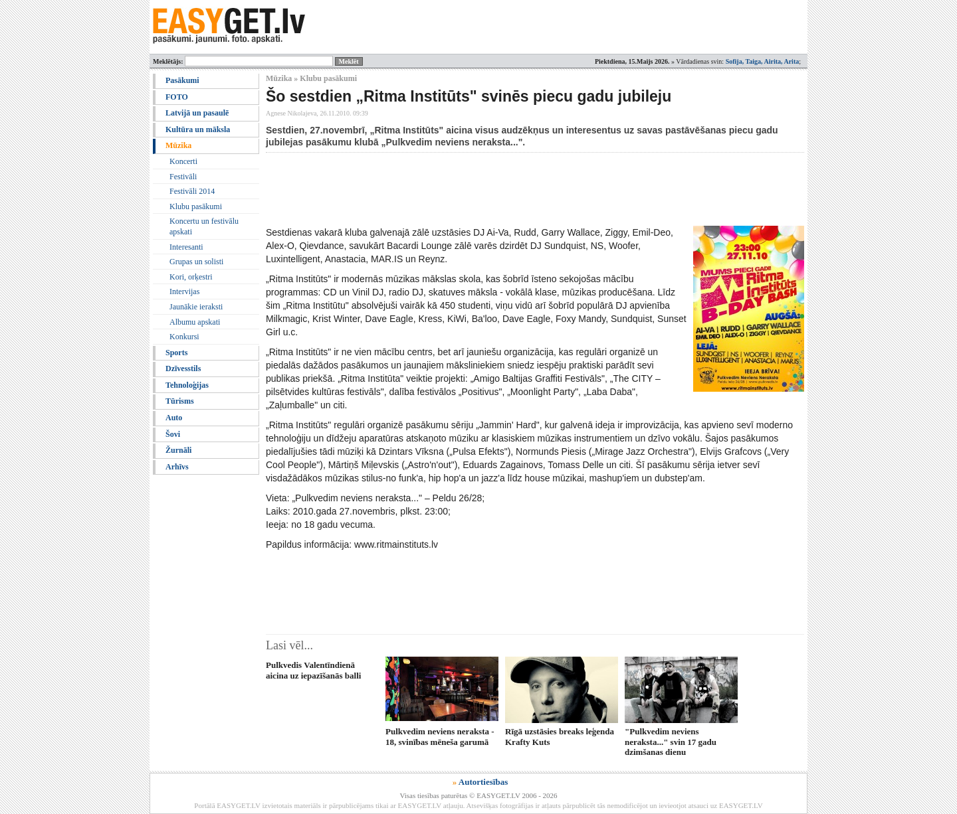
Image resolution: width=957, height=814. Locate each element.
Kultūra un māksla (197, 129)
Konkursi (184, 336)
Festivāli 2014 (192, 191)
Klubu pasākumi (195, 206)
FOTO (176, 97)
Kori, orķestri (191, 277)
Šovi (172, 434)
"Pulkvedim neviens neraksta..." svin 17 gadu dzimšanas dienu (670, 741)
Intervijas (184, 291)
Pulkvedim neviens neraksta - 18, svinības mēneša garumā (439, 736)
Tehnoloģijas (187, 385)
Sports (176, 352)
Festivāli (183, 176)
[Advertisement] (508, 189)
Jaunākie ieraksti (196, 306)
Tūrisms (179, 401)
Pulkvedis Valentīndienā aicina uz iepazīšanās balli (313, 670)
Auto (173, 417)
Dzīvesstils (183, 368)
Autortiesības (483, 782)
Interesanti (186, 247)
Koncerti (183, 161)
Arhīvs (177, 466)
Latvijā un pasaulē (197, 113)
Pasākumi (182, 80)
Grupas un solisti (196, 261)
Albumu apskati (194, 322)
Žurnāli (178, 450)
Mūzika (178, 145)
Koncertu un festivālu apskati (204, 226)
